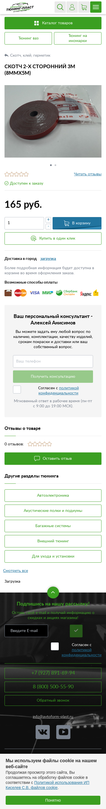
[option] (53, 121)
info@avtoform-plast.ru (53, 717)
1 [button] (51, 165)
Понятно (53, 800)
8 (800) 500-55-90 (53, 686)
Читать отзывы (87, 174)
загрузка (48, 259)
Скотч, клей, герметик (30, 56)
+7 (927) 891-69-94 (53, 673)
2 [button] (55, 165)
